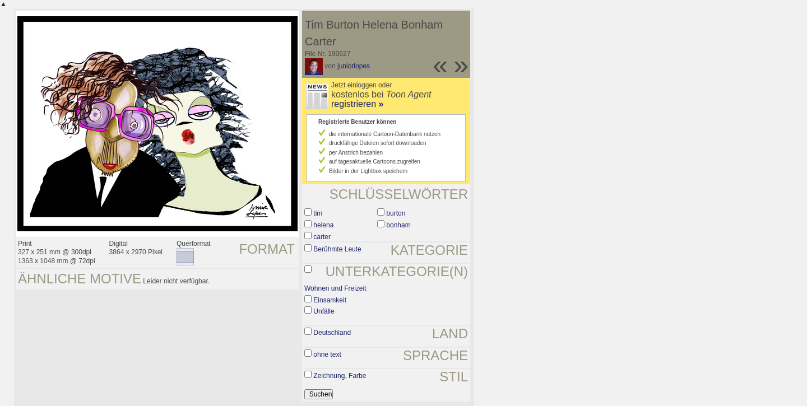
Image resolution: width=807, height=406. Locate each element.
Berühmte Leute (337, 249)
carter (322, 237)
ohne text (327, 354)
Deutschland (332, 333)
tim (317, 213)
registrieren (357, 104)
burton (395, 213)
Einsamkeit (329, 300)
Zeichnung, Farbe (339, 376)
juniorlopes (353, 66)
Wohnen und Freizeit (335, 288)
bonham (398, 225)
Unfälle (323, 311)
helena (323, 225)
